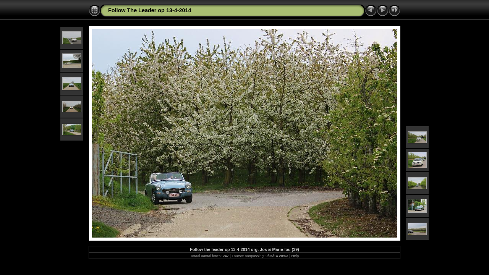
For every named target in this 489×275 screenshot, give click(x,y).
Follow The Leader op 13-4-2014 (149, 10)
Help (295, 256)
